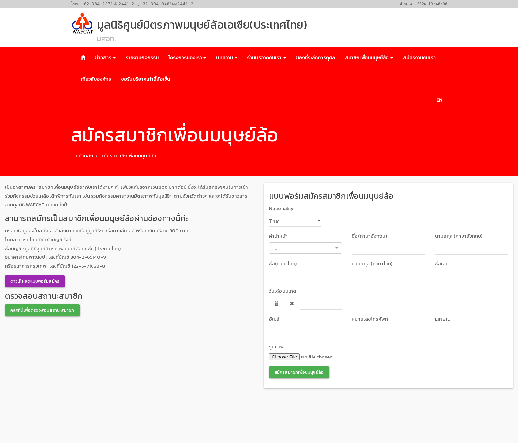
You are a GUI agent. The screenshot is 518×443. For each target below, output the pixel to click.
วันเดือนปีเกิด (282, 291)
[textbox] (303, 248)
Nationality (281, 208)
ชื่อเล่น (442, 263)
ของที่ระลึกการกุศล (315, 57)
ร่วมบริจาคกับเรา (266, 57)
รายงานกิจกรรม (142, 57)
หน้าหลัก (84, 155)
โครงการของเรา (187, 57)
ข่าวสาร (105, 57)
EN (439, 100)
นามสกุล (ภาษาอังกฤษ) (459, 236)
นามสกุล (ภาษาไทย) (372, 263)
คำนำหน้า (278, 236)
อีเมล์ (274, 319)
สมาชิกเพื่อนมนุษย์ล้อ (369, 57)
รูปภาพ (276, 346)
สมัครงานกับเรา (419, 57)
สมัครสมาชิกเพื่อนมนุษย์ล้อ (299, 372)
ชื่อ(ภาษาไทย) (283, 263)
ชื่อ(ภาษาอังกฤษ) (369, 236)
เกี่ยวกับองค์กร (96, 79)
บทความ (226, 57)
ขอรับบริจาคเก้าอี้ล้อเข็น (145, 79)
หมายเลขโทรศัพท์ (370, 319)
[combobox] (305, 248)
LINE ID (443, 319)
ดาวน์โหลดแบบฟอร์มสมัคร (34, 281)
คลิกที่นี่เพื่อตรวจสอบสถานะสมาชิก (42, 310)
